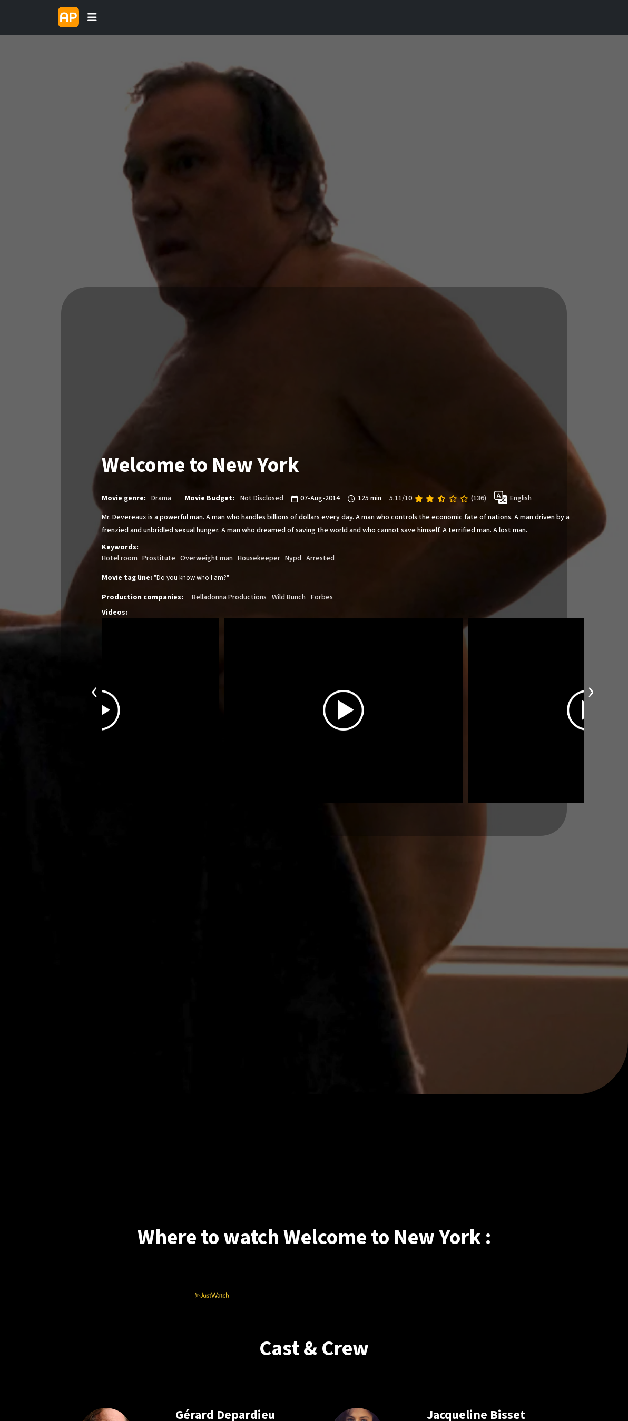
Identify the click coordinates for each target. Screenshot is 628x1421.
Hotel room (120, 558)
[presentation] (95, 690)
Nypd (293, 558)
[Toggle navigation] (92, 17)
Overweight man (206, 558)
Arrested (320, 558)
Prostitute (158, 558)
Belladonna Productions (229, 597)
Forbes (322, 597)
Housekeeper (259, 558)
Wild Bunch (289, 597)
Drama (161, 498)
